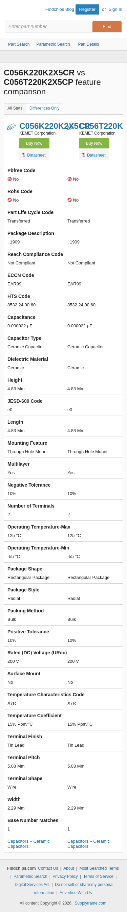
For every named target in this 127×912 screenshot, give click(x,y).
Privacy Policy (65, 876)
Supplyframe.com (90, 903)
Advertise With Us (76, 892)
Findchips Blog (59, 9)
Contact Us (48, 868)
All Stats (14, 108)
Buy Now (34, 143)
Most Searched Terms (99, 868)
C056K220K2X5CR (54, 126)
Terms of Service (98, 876)
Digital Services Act (32, 884)
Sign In (115, 9)
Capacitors (17, 841)
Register (87, 9)
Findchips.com (10, 10)
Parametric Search (30, 876)
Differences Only (44, 108)
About (68, 868)
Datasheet (34, 155)
